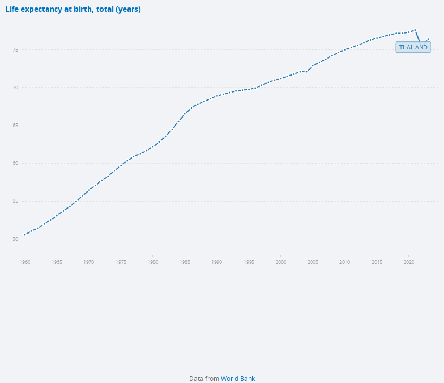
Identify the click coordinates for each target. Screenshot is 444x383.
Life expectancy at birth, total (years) (73, 9)
